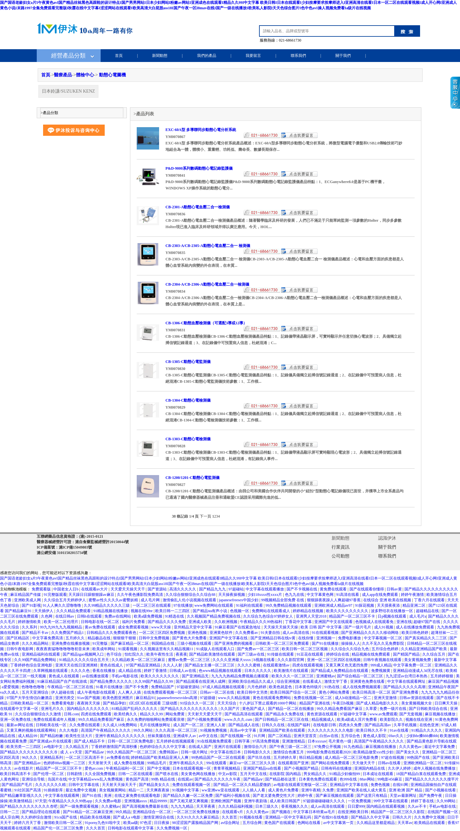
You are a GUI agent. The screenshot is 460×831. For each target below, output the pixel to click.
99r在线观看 (217, 763)
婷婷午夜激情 (413, 594)
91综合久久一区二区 (197, 703)
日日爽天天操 (446, 703)
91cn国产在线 (66, 817)
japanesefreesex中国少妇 (239, 600)
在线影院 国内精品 (285, 774)
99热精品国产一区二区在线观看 (218, 757)
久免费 (328, 790)
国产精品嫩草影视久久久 (21, 795)
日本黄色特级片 (309, 687)
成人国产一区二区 (189, 725)
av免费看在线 (118, 757)
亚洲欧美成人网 (28, 600)
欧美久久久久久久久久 (160, 676)
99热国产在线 (419, 757)
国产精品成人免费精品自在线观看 (340, 670)
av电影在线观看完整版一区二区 (300, 784)
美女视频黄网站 (113, 790)
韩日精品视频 (311, 757)
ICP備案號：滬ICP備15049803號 (64, 547)
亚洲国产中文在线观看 (334, 621)
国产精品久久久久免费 (167, 621)
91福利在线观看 (250, 605)
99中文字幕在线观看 (391, 801)
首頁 (119, 55)
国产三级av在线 (251, 654)
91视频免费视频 (214, 730)
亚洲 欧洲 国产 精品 (406, 790)
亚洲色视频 (198, 632)
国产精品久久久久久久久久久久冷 (29, 752)
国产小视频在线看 (441, 790)
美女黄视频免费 (418, 660)
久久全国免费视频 (100, 774)
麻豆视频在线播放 (440, 714)
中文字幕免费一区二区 (413, 665)
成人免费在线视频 (129, 763)
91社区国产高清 (28, 790)
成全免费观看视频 (134, 627)
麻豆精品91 (145, 698)
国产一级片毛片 (358, 627)
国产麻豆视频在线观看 (335, 795)
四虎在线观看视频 (308, 665)
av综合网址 (231, 822)
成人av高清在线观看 (328, 806)
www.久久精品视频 (234, 698)
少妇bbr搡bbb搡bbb (422, 736)
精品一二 (136, 790)
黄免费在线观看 (334, 589)
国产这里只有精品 (372, 795)
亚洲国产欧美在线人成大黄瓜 (361, 790)
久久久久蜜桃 (249, 665)
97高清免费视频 (266, 741)
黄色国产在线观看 (280, 822)
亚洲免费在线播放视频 (71, 643)
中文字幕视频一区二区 (383, 638)
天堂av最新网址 (403, 795)
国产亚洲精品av (28, 763)
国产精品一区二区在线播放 (291, 708)
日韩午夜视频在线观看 (382, 660)
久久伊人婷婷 (400, 768)
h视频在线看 (265, 660)
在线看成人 (313, 681)
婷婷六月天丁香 (28, 822)
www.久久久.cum (238, 719)
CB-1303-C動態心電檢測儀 (188, 439)
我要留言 (253, 55)
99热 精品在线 (163, 779)
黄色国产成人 (254, 708)
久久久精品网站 (36, 643)
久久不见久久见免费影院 (383, 643)
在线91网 (401, 784)
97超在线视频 (393, 757)
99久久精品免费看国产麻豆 (340, 708)
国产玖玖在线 (260, 757)
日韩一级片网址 (195, 752)
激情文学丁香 (336, 681)
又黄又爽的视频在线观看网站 (31, 730)
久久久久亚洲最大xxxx (232, 660)
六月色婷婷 (257, 687)
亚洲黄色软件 (222, 632)
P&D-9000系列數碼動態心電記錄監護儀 (199, 168)
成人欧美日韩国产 (285, 801)
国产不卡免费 (137, 687)
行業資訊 (340, 547)
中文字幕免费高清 (48, 638)
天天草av (404, 822)
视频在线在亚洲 (419, 719)
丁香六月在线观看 (430, 600)
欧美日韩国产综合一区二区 (293, 692)
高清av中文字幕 (243, 730)
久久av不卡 (417, 806)
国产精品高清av (378, 725)
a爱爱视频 (10, 687)
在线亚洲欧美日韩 (353, 812)
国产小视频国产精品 (301, 768)
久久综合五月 (434, 654)
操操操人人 (350, 643)
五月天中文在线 (254, 774)
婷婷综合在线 (338, 654)
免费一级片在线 (393, 708)
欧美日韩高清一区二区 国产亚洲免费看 (385, 692)
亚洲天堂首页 (306, 736)
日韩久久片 (402, 817)
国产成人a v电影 (127, 817)
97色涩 (146, 822)
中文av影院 (228, 774)
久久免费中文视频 (430, 817)
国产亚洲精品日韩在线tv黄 (273, 638)
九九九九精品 (183, 806)
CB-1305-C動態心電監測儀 (188, 361)
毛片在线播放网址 (155, 725)
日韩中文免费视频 (154, 638)
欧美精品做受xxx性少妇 (374, 752)
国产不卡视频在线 (302, 589)
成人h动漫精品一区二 (353, 698)
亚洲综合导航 (34, 779)
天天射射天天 (100, 763)
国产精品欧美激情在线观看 (212, 654)
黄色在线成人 (112, 665)
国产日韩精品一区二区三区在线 (282, 719)
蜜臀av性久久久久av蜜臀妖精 (113, 600)
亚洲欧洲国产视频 (226, 801)
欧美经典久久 (126, 714)
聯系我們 (298, 55)
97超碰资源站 (189, 687)
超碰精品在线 (428, 611)
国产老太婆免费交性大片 (274, 795)
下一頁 (205, 516)
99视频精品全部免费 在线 (283, 600)
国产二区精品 (280, 736)
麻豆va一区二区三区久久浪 (252, 763)
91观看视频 (128, 649)
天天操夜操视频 (232, 594)
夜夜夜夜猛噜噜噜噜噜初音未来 (63, 649)
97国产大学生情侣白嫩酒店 (29, 698)
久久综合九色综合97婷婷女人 (268, 616)
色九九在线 (295, 594)
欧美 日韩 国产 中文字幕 (322, 627)
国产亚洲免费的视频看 (234, 643)
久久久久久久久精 (51, 784)
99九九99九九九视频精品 (61, 627)
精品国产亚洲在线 (315, 703)
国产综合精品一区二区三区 (360, 676)
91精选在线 (175, 616)
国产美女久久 (408, 752)
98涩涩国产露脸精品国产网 (195, 822)
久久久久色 (81, 670)
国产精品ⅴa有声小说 (210, 611)
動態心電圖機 (112, 75)
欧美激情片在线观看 (291, 670)
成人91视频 (384, 627)
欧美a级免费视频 (148, 616)
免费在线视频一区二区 (313, 698)
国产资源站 (158, 589)
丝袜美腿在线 (160, 736)
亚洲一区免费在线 (16, 719)
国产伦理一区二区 (49, 774)
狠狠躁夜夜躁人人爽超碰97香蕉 (334, 600)
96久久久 (30, 757)
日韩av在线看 (390, 763)
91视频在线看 (252, 817)
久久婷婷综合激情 (36, 817)
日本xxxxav (317, 741)
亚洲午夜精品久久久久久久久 (120, 736)
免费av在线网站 (118, 616)
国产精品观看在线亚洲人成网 (201, 681)
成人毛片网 (151, 600)
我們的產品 (206, 55)
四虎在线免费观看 (96, 714)
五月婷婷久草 (285, 757)
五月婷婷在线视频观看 (175, 741)
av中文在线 (208, 736)
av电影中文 (54, 746)
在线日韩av (65, 616)
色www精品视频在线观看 (220, 670)
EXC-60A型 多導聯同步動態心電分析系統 (200, 129)
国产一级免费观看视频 (79, 806)
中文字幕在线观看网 (62, 795)
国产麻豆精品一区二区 (130, 643)
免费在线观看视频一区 (191, 784)
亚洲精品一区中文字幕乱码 (288, 817)
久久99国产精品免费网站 (35, 660)
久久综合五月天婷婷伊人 (65, 600)
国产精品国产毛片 (17, 784)
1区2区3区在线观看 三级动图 (153, 703)
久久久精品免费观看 (74, 611)
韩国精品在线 (163, 643)
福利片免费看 (134, 621)
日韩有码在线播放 (337, 768)
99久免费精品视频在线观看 (288, 605)
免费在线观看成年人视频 (54, 719)
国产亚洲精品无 (196, 676)
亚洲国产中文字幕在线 (229, 638)
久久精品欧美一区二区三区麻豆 (138, 660)
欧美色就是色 (281, 687)
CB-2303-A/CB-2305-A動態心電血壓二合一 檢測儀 (207, 245)
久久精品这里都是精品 (376, 822)
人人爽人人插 (130, 692)
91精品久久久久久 (427, 730)
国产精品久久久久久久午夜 (218, 779)
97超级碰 (208, 698)
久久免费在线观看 (85, 725)
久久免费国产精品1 (68, 632)
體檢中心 (85, 75)
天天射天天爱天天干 (205, 714)
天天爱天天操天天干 (128, 589)
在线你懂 (306, 638)
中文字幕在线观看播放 (265, 589)
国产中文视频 (159, 768)
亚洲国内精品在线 (370, 768)
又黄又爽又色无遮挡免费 (347, 665)
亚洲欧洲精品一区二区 (423, 763)
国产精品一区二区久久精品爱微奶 (242, 784)
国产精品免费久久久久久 (111, 681)
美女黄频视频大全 (417, 703)
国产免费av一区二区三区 (258, 649)
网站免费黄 (175, 714)
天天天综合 (227, 703)
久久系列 (30, 627)
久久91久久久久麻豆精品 (198, 817)
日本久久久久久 (258, 670)
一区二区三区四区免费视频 (162, 632)
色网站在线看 (309, 822)
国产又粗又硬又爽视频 (189, 801)
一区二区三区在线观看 (152, 605)
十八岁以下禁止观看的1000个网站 (268, 703)
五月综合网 (252, 822)
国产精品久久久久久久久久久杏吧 (29, 806)
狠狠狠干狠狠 (125, 638)
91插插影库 (54, 790)
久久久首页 (96, 828)
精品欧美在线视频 (95, 817)
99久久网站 (144, 730)
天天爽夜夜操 (158, 790)
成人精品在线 (130, 670)
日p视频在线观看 (392, 616)
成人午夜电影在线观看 (96, 692)
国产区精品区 (18, 638)
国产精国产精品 (407, 654)
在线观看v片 (233, 812)
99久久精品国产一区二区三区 (132, 752)
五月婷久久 (75, 638)
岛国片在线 (57, 779)
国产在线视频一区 (236, 736)
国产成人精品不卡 (90, 741)
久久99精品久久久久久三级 (107, 605)
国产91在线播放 (326, 643)
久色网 (47, 616)
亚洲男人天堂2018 (311, 616)
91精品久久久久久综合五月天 (84, 660)
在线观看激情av (276, 665)
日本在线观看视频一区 (192, 768)
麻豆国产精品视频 (443, 681)
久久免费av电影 (108, 801)
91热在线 (332, 687)
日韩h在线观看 (90, 616)
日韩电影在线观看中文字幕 (131, 828)
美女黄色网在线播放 (198, 774)
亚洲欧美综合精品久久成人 (251, 681)
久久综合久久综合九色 (350, 649)
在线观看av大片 (95, 589)
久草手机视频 (406, 725)
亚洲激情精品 (294, 741)
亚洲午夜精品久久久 (186, 763)
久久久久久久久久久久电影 (331, 730)
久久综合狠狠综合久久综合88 (190, 594)
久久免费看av (247, 632)
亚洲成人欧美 (200, 621)
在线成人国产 (200, 746)
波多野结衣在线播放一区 (392, 611)
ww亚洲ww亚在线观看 (221, 790)
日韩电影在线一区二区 (100, 621)
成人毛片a (417, 616)
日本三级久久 (267, 806)
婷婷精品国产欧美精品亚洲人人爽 (160, 757)
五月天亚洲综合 (36, 692)
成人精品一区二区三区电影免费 (352, 757)
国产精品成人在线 (244, 725)
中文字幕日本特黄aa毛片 (314, 812)
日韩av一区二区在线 (217, 692)
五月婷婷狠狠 (442, 676)
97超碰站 (236, 589)
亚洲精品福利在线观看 (41, 654)
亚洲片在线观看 (228, 746)
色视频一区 (240, 611)
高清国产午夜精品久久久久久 (106, 730)
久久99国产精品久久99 (154, 681)
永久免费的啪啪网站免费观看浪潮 (156, 719)
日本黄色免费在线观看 (318, 779)
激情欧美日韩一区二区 (63, 822)
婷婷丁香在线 (423, 801)
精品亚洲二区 (414, 605)
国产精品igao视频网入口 (84, 654)
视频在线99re (142, 611)
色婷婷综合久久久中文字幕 (163, 746)
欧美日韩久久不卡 (372, 730)
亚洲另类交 (65, 698)
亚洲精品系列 (52, 757)
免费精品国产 (163, 687)
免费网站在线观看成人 (271, 611)
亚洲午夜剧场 (256, 801)
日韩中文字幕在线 (84, 784)
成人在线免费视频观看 (362, 687)
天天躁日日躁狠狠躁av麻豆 (91, 594)
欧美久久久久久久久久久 (347, 611)
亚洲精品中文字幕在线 (349, 784)
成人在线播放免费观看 (415, 627)
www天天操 (161, 627)
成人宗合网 (9, 817)
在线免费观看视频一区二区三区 (170, 692)
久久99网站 (446, 801)
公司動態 (340, 556)
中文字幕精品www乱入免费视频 (96, 779)
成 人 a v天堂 (71, 752)
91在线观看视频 (326, 632)
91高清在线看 (348, 594)
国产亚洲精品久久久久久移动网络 (370, 632)
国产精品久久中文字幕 (370, 817)
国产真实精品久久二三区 (426, 638)
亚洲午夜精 (310, 790)
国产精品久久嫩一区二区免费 (188, 795)
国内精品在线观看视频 (386, 806)
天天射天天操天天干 (119, 784)
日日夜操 (162, 822)
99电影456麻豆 (390, 779)
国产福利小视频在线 (233, 795)
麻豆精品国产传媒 (26, 594)
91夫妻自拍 (271, 632)
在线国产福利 (299, 725)
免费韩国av (169, 752)
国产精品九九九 (213, 589)
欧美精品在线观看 (430, 822)
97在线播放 (183, 605)
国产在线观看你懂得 (367, 589)
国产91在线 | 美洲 (97, 795)
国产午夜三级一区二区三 (290, 746)
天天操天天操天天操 (281, 627)
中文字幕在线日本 (226, 752)
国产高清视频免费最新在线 (145, 806)
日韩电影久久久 (258, 752)
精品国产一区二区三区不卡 (352, 616)
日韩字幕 (242, 741)
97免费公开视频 (328, 746)
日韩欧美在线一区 (51, 725)
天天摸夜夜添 (389, 605)
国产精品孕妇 (115, 703)
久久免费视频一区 (172, 828)
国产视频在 (282, 812)
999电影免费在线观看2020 (329, 752)
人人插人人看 (254, 790)
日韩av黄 (394, 589)
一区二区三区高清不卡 (85, 757)
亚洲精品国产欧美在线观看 (282, 730)
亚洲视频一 (326, 638)
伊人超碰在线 (63, 692)
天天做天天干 (364, 763)
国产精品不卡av (35, 632)
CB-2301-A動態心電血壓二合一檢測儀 (197, 207)
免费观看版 (42, 589)
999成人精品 (381, 665)
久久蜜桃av (110, 806)
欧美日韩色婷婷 (415, 632)
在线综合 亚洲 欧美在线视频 (387, 600)
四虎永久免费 (351, 725)
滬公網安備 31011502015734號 (62, 552)
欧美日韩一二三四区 (173, 611)
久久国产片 (230, 708)
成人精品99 (28, 736)
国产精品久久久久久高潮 (404, 687)
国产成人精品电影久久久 (377, 703)
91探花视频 (365, 605)
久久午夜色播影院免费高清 (140, 594)
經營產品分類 (68, 55)
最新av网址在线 (20, 725)
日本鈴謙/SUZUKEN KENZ (68, 91)
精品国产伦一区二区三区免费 (58, 828)
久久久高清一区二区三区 (176, 730)
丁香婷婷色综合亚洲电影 (31, 665)
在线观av (185, 779)
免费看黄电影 (63, 703)
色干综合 (114, 654)
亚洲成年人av (185, 736)
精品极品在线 (99, 638)
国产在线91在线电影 (331, 817)
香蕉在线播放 (104, 670)
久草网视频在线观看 (51, 670)
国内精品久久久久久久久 (88, 708)
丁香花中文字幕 (299, 621)
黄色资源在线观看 (322, 714)
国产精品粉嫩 (52, 736)
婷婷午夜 (305, 795)
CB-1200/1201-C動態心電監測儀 (192, 477)
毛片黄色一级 (340, 741)
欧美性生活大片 (79, 736)
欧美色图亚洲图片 (118, 698)
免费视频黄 (381, 670)
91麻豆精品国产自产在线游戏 (62, 681)
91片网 (260, 736)
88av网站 (368, 779)
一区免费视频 (360, 801)
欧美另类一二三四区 (24, 746)
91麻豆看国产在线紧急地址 (238, 627)
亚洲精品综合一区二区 (152, 812)
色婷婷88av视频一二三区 (64, 763)
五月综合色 (351, 736)
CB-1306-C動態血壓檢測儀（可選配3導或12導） (206, 323)
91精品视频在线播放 (111, 611)
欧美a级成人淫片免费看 (357, 719)
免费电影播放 (350, 638)
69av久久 (396, 736)
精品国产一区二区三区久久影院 (398, 812)
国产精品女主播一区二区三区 (210, 665)
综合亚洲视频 (289, 681)
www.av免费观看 (384, 714)
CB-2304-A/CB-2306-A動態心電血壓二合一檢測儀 (207, 284)
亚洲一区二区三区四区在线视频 (334, 660)
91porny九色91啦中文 (103, 822)
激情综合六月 (256, 746)
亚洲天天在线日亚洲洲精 (76, 665)
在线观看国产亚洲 (294, 763)
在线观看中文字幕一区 (19, 708)
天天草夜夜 (206, 806)
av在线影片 (24, 768)
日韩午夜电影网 (20, 649)
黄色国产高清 (138, 779)
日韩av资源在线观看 (416, 698)
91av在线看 (400, 730)
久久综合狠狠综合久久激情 (38, 714)
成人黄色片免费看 (284, 790)
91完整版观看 (55, 594)
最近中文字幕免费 (440, 746)
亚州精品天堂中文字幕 (193, 627)
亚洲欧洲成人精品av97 (333, 605)
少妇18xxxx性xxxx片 (265, 594)
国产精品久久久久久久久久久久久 (189, 708)
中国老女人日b (66, 589)
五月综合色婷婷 (385, 649)
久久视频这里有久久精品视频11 (167, 649)
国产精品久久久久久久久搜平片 (432, 779)
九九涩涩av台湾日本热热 (407, 676)
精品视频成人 (323, 719)
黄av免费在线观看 (100, 627)
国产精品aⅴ (95, 752)
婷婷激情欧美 (30, 621)
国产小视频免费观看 (205, 719)
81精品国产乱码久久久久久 (134, 708)
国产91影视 (31, 605)
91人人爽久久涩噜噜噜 (62, 605)
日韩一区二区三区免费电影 (131, 741)
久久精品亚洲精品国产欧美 (424, 649)
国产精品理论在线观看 (41, 812)
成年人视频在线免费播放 (434, 768)
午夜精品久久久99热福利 (261, 621)
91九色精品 (354, 746)
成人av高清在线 (296, 632)
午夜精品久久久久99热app (70, 801)
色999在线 (349, 779)
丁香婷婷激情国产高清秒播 (114, 746)
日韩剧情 (75, 774)
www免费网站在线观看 (214, 605)
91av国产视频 (89, 698)
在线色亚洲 (429, 725)
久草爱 (371, 708)
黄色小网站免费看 (334, 692)
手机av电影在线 (125, 676)
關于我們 (343, 55)
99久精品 (123, 812)
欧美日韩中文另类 (253, 692)
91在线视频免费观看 (215, 741)
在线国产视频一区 (443, 812)
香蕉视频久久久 (295, 806)
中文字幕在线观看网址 (406, 681)
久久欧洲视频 (226, 621)
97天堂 (41, 801)
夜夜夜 (181, 654)
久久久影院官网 (291, 660)
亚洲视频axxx (136, 801)
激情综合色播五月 (289, 752)
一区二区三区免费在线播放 (196, 812)
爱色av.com (94, 768)
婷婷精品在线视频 (308, 611)
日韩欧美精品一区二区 (30, 703)
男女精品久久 (315, 774)
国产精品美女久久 (155, 784)
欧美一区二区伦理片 (61, 621)
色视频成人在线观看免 (375, 621)
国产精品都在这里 (281, 779)
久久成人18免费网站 (120, 725)
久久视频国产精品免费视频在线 (214, 616)
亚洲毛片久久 (53, 708)
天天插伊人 (44, 611)
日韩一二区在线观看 (136, 774)
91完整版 (100, 643)
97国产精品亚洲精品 (143, 665)
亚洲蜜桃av (325, 676)
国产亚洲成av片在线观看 (50, 741)
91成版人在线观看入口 (215, 649)
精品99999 (159, 801)
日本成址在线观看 (378, 774)
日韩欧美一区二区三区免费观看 (282, 643)
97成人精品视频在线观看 (224, 687)
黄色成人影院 (375, 736)
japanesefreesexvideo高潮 (177, 698)
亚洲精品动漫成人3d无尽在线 (418, 670)
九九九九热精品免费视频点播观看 (240, 676)
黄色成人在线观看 (64, 676)
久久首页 (230, 817)
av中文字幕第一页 (339, 822)
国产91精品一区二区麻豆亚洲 (88, 812)
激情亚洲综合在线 (159, 817)
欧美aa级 (130, 822)
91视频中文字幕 (186, 790)
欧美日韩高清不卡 (16, 774)
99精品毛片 (157, 763)
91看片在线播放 (110, 687)
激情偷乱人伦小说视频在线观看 (190, 600)
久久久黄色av (411, 746)
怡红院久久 (135, 654)
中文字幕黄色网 (320, 594)
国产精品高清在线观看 (244, 714)
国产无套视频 (411, 714)
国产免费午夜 (431, 795)
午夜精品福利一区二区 (125, 768)
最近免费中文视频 (81, 790)
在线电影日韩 (325, 725)
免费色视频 (381, 784)
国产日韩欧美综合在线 (428, 708)
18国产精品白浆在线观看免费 (421, 774)
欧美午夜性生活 (160, 654)
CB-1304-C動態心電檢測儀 (188, 400)
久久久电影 (69, 730)
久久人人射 (173, 665)
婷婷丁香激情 (156, 670)
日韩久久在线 (274, 725)
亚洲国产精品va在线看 (262, 768)
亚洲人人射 (216, 725)
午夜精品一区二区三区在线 (70, 687)
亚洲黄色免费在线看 (368, 681)
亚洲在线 (404, 621)
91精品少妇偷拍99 (345, 774)
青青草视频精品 (227, 768)
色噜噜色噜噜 (33, 687)
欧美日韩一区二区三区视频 (305, 649)
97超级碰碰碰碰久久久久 (324, 801)
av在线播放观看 (96, 676)
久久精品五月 (77, 746)
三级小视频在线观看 (194, 643)
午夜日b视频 (344, 703)
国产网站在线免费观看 (330, 763)
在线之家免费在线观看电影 (137, 795)
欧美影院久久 (392, 719)
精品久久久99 (152, 714)
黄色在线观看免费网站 (272, 698)
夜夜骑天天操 (89, 703)
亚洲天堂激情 (386, 698)
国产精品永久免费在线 (285, 714)
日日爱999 (356, 806)
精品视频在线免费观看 (371, 654)
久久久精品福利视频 (236, 806)
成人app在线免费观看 (380, 594)
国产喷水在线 (167, 774)
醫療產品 (63, 75)
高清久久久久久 (183, 589)
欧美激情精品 (21, 801)
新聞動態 (159, 55)
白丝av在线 (329, 736)
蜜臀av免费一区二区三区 (189, 660)
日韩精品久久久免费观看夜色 (112, 632)
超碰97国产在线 (427, 621)
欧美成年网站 (104, 649)
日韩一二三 (10, 812)
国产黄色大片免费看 (190, 638)
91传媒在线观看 (281, 654)
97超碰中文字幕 (354, 714)
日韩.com (71, 714)
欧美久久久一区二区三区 (293, 676)
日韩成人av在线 (183, 670)
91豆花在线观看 (310, 654)
